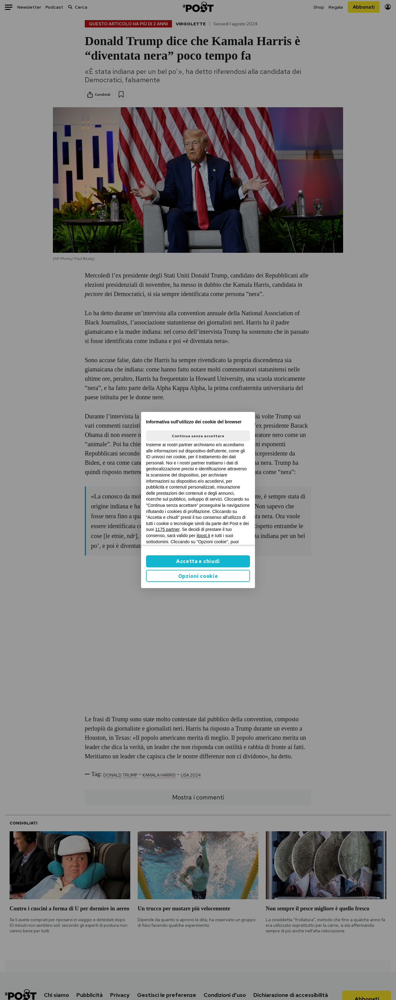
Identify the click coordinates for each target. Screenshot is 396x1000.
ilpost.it (203, 535)
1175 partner (167, 529)
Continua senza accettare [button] (198, 436)
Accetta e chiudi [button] (198, 561)
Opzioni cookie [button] (198, 576)
